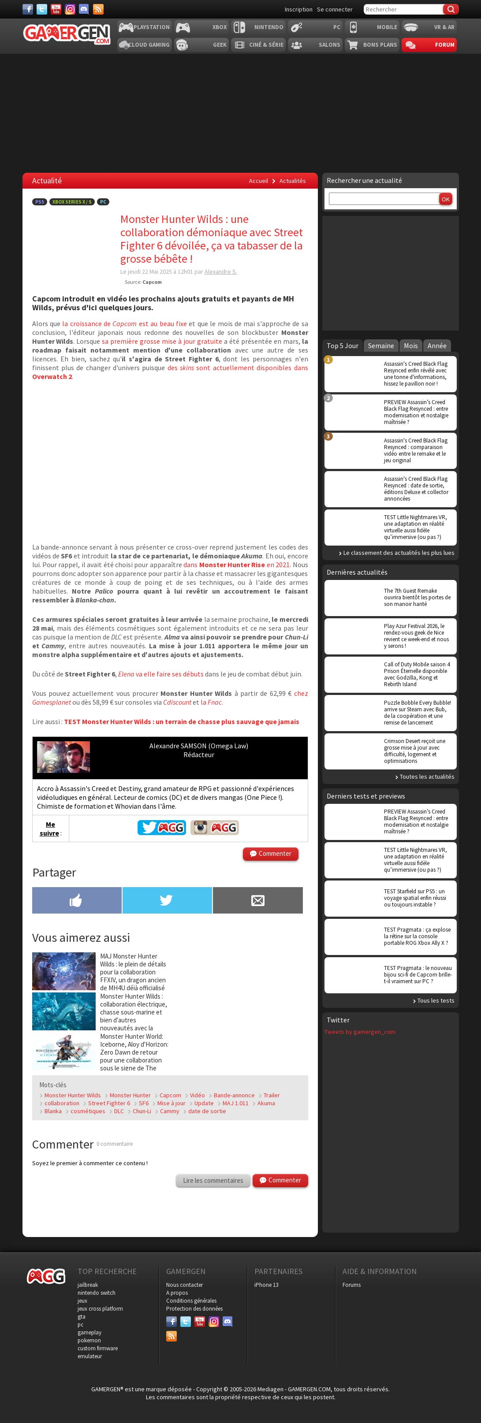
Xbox (220, 27)
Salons (329, 44)
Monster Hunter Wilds (73, 1095)
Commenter (275, 853)
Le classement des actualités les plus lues (399, 553)
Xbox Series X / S (72, 202)
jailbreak (88, 1285)
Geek (220, 44)
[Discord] (84, 9)
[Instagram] (70, 9)
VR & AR (444, 27)
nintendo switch (97, 1293)
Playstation (152, 27)
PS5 (39, 202)
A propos (177, 1293)
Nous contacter (184, 1285)
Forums (352, 1285)
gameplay (89, 1332)
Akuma (266, 1103)
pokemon (89, 1340)
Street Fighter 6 (109, 1103)
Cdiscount (177, 702)
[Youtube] (56, 9)
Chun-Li (142, 1111)
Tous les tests (436, 1000)
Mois (411, 345)
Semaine (381, 345)
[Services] (98, 9)
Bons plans (380, 44)
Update (204, 1103)
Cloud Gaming (149, 44)
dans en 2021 (236, 564)
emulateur (90, 1356)
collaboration (62, 1103)
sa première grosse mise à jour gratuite (162, 341)
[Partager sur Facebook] (77, 901)
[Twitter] (42, 9)
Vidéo (197, 1095)
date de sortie (207, 1111)
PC (336, 27)
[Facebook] (27, 9)
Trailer (272, 1095)
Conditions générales (191, 1300)
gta (82, 1316)
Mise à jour (171, 1103)
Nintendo (268, 27)
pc (80, 1324)
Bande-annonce (234, 1095)
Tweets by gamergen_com (359, 1032)
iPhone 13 (266, 1285)
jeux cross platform (100, 1308)
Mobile (387, 27)
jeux (82, 1300)
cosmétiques (88, 1111)
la (211, 702)
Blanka (53, 1111)
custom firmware (98, 1348)
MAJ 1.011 (236, 1103)
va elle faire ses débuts (161, 673)
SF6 (144, 1103)
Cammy (169, 1111)
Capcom (170, 1095)
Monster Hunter (130, 1095)
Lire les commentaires (213, 1180)
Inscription (299, 9)
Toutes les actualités (427, 776)
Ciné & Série (266, 44)
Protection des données (194, 1308)
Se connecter (335, 9)
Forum (445, 44)
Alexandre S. (221, 271)
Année (437, 345)
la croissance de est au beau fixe (124, 323)
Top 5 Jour (342, 345)
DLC (119, 1111)
